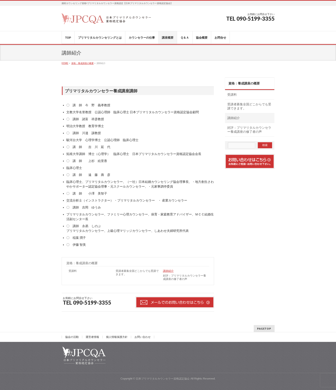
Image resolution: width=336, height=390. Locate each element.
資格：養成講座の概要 (82, 263)
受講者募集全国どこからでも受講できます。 (137, 272)
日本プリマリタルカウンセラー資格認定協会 (163, 378)
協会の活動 (72, 337)
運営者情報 (92, 337)
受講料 (73, 271)
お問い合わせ (142, 337)
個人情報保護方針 (117, 337)
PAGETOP (264, 328)
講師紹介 (168, 271)
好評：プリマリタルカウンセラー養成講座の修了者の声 (184, 277)
